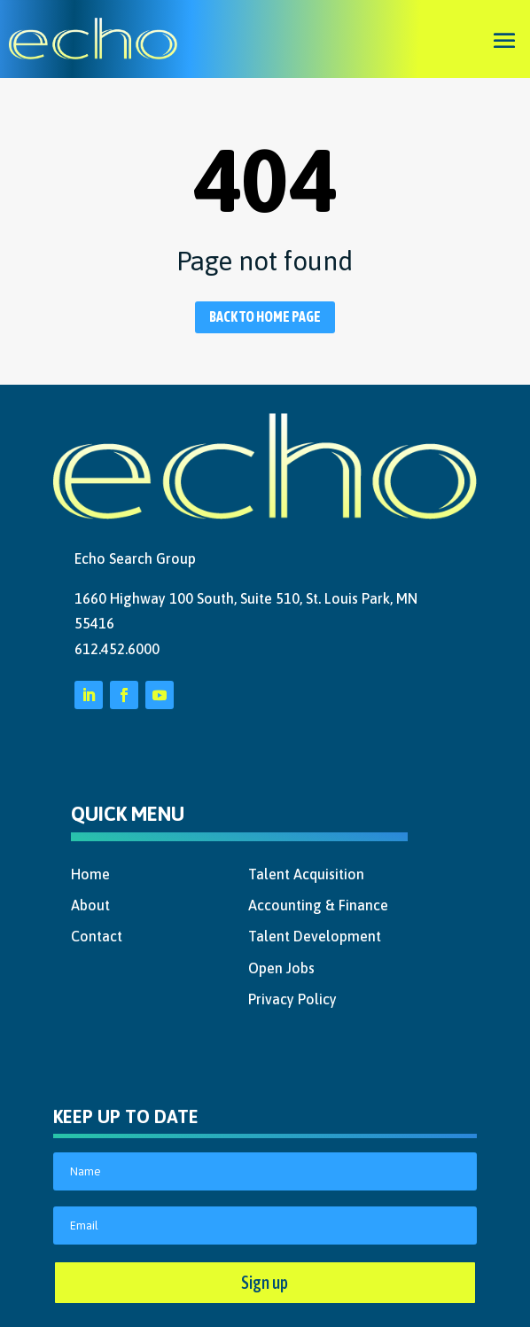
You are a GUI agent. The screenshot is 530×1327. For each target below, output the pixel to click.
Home (90, 874)
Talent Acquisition (306, 874)
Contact (96, 936)
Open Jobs (281, 968)
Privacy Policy (292, 999)
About (90, 905)
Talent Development (314, 936)
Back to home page (265, 316)
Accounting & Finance (318, 905)
